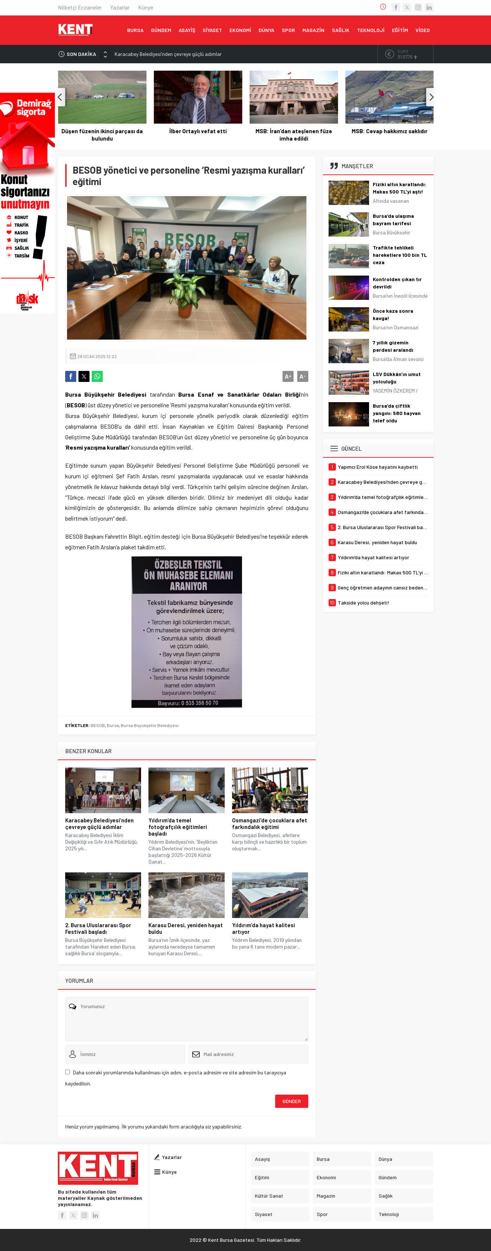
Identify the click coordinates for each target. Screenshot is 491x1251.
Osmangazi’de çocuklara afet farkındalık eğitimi (269, 823)
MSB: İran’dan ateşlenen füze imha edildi (389, 135)
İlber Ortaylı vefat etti (293, 131)
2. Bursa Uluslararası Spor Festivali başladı (98, 928)
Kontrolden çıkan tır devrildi (397, 283)
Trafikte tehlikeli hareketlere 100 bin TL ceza (400, 254)
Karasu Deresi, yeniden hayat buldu (185, 928)
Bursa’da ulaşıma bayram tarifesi (393, 219)
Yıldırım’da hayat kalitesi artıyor (263, 928)
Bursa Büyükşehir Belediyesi (150, 725)
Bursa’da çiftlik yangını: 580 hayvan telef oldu (397, 413)
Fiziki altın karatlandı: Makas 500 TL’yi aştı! (399, 188)
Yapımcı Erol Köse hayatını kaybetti (101, 135)
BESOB (98, 725)
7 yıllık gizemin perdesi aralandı (393, 346)
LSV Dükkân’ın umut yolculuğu (397, 377)
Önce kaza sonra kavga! (393, 314)
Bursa (113, 725)
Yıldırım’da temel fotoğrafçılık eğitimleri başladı (177, 827)
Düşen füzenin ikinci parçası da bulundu (197, 135)
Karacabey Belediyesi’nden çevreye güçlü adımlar (168, 54)
